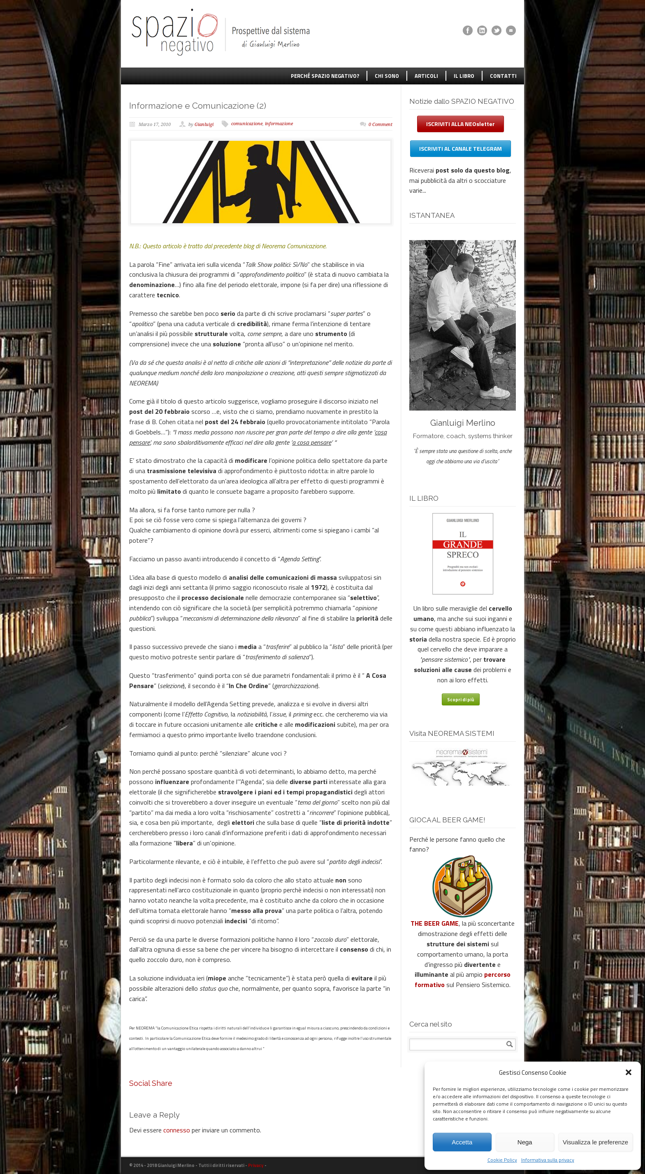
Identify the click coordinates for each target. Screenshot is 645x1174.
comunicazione (246, 123)
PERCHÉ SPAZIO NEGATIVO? (325, 76)
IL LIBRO (464, 76)
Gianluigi (204, 124)
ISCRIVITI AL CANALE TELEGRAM (460, 148)
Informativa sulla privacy (547, 1160)
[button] (628, 1072)
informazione (279, 123)
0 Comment (380, 124)
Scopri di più (460, 699)
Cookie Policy (502, 1160)
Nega (524, 1142)
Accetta (462, 1142)
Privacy (256, 1165)
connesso (176, 1130)
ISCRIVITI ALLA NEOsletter (460, 123)
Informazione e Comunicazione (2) (197, 105)
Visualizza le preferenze (595, 1142)
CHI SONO (387, 76)
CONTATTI (503, 76)
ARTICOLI (426, 76)
